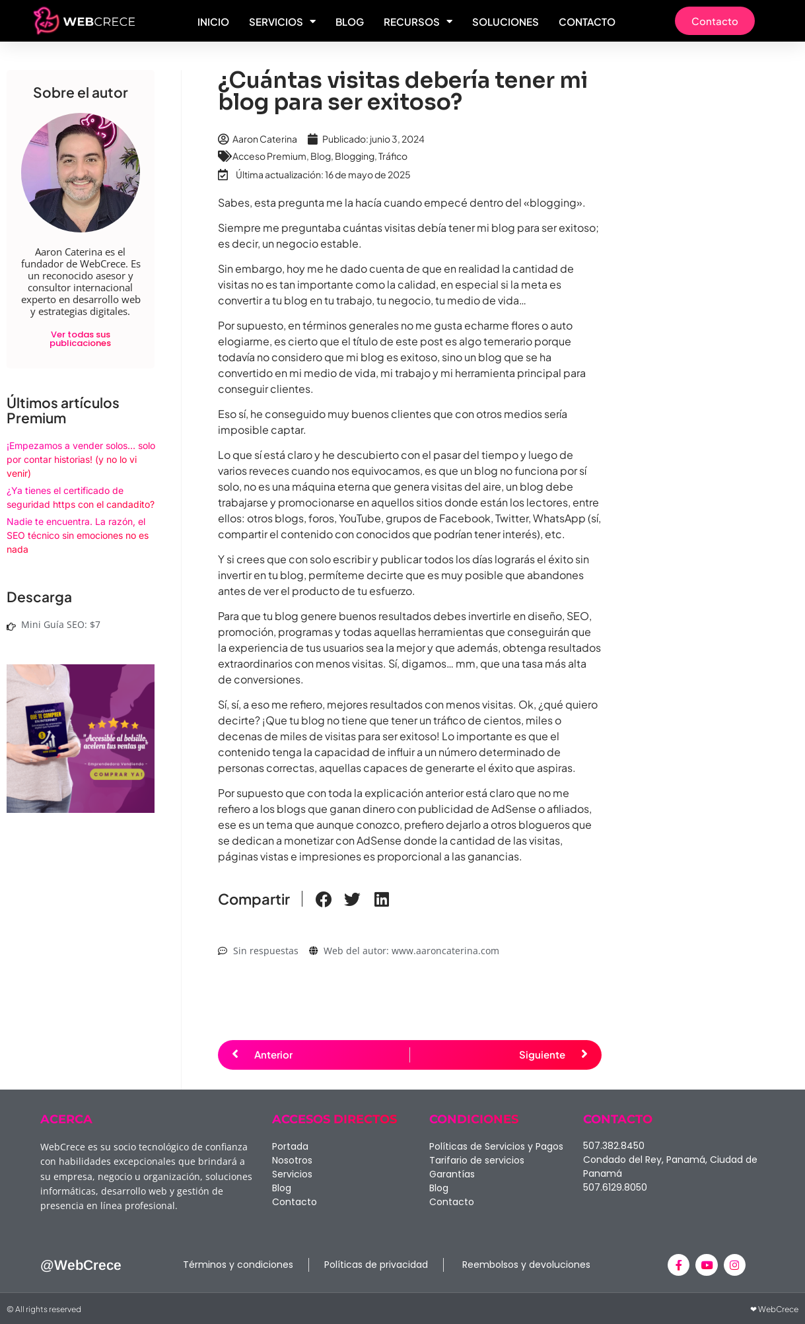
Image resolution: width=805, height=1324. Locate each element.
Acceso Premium (269, 156)
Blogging (354, 156)
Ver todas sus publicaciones (80, 338)
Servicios (282, 21)
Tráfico (392, 156)
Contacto (587, 21)
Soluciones (505, 21)
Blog (349, 21)
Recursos (418, 21)
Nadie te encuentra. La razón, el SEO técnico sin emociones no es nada (78, 535)
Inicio (213, 21)
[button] (323, 900)
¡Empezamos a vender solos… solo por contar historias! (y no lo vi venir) (81, 459)
